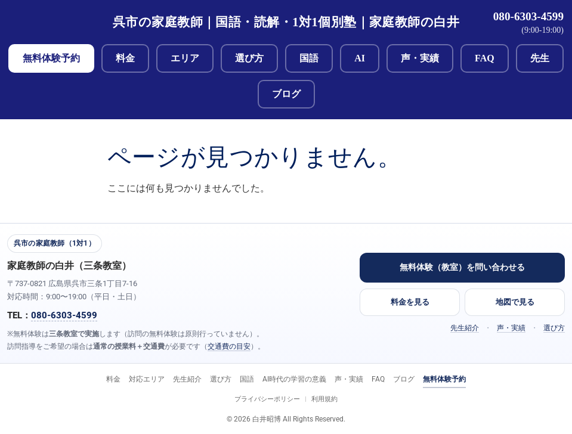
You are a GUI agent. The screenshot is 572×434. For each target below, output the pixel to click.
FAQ (484, 58)
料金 (125, 58)
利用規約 (324, 399)
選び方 (249, 58)
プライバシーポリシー (267, 399)
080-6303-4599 (528, 16)
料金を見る (410, 301)
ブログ (286, 94)
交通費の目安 (229, 346)
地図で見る (515, 301)
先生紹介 (464, 328)
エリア (185, 58)
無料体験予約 (51, 58)
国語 (309, 58)
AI (359, 58)
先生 (539, 58)
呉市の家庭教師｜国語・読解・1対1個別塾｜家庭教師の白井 (286, 22)
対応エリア (147, 379)
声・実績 (420, 58)
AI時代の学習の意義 (294, 379)
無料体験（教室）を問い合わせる (462, 267)
